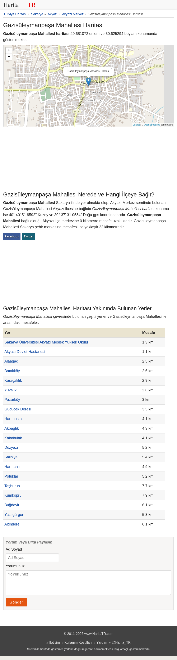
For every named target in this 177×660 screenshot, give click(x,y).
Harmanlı (12, 467)
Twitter (29, 236)
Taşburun (12, 486)
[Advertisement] (88, 158)
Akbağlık (11, 428)
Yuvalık (10, 390)
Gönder (16, 606)
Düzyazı (11, 447)
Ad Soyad (14, 549)
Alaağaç (11, 361)
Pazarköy (12, 399)
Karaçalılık (13, 380)
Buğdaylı (11, 505)
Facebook (11, 236)
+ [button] (9, 50)
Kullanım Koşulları (78, 646)
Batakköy (12, 371)
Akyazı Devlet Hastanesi (24, 352)
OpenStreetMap (152, 124)
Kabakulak (13, 438)
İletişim (54, 646)
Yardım (102, 646)
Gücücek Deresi (17, 409)
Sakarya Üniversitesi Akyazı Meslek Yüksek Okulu (46, 342)
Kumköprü (13, 495)
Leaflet (136, 124)
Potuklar (11, 476)
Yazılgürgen (14, 515)
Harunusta (13, 419)
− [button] (9, 57)
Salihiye (11, 457)
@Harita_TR (121, 646)
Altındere (11, 524)
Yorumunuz (15, 566)
